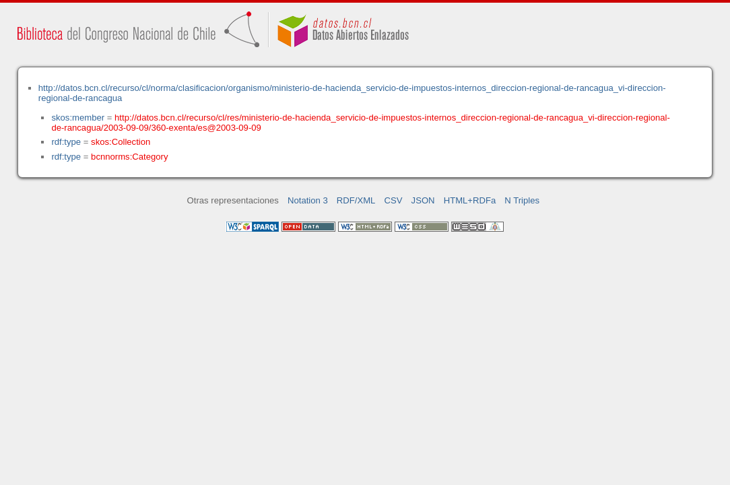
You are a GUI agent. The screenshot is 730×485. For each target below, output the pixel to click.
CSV (394, 200)
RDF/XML (356, 200)
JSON (423, 200)
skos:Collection (120, 142)
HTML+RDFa (470, 200)
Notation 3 (308, 200)
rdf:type (66, 142)
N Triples (521, 200)
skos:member (77, 117)
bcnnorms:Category (129, 157)
